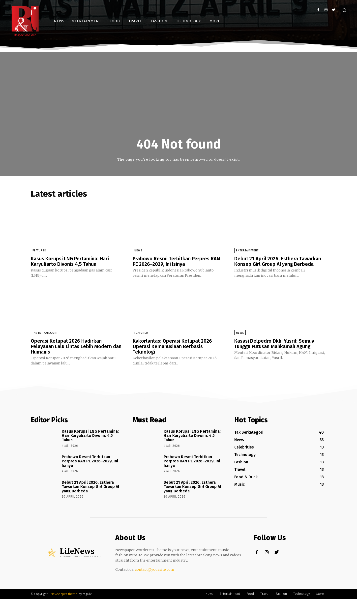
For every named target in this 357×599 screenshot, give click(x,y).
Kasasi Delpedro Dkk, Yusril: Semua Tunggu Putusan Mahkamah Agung (274, 343)
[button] (344, 10)
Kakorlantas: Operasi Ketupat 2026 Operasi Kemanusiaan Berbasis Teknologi (172, 346)
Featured (39, 250)
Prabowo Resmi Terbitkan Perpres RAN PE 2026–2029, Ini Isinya (176, 261)
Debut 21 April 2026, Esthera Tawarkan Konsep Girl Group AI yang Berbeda (277, 261)
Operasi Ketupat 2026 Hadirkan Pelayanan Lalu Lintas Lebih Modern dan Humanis (76, 346)
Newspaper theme (64, 594)
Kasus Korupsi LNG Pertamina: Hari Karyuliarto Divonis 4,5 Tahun (70, 261)
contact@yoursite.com (154, 569)
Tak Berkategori (45, 332)
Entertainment (247, 250)
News (138, 250)
